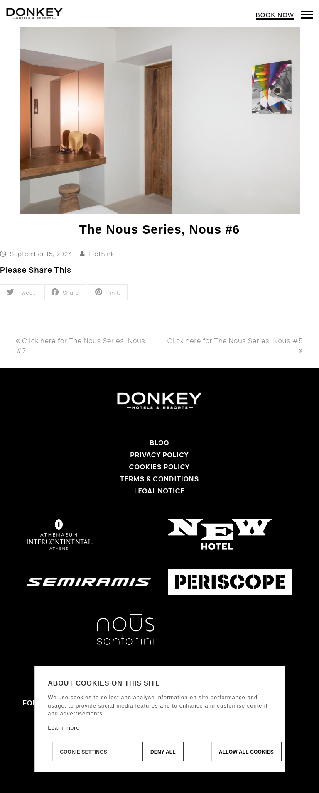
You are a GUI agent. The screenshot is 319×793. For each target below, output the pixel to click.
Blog (159, 442)
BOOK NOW (275, 14)
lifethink (101, 253)
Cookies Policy (159, 466)
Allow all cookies (246, 752)
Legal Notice (159, 490)
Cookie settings (83, 752)
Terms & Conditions (159, 478)
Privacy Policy (159, 454)
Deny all (163, 752)
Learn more (63, 728)
